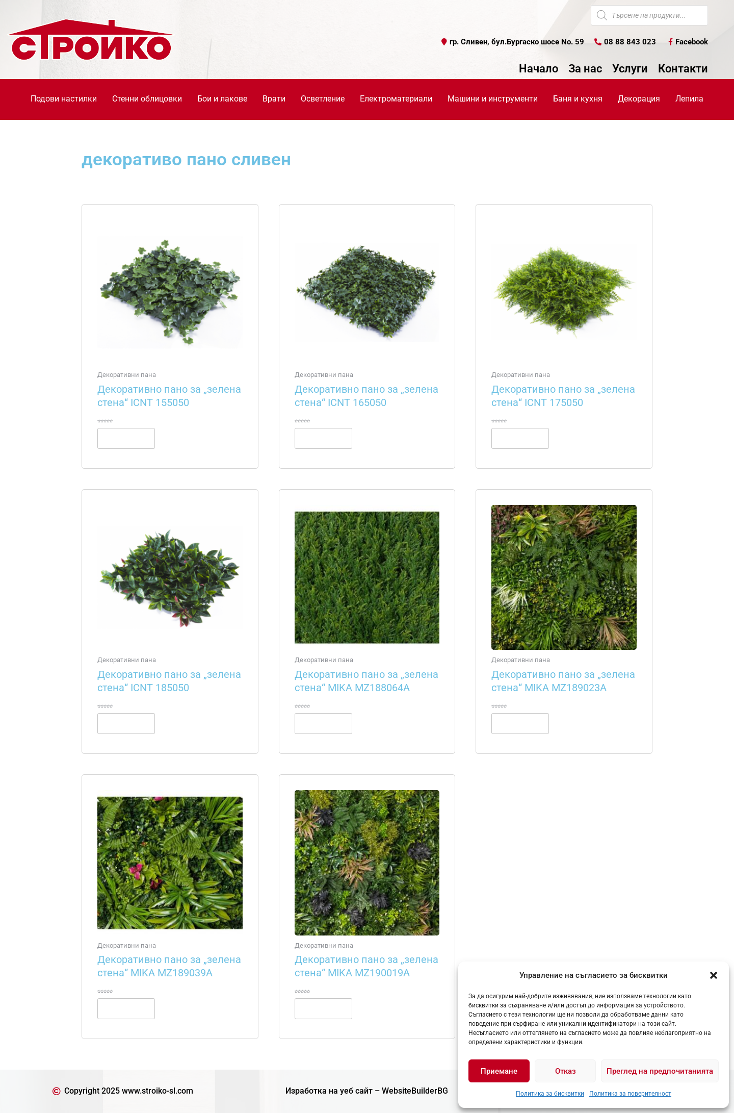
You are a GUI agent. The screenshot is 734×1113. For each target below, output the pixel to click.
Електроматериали (396, 99)
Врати (274, 99)
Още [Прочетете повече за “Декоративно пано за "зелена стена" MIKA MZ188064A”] (323, 723)
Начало (538, 69)
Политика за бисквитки (550, 1093)
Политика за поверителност (630, 1093)
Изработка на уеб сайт (329, 1091)
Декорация (639, 99)
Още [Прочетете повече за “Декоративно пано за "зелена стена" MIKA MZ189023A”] (520, 723)
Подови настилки (64, 99)
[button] (714, 975)
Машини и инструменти (493, 99)
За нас (585, 69)
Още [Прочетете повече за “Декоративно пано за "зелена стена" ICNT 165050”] (323, 438)
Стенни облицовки (147, 99)
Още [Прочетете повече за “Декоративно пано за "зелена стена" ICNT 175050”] (520, 438)
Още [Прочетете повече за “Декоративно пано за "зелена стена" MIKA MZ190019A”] (323, 1008)
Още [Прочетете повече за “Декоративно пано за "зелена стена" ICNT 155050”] (126, 438)
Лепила (689, 99)
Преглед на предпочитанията (660, 1071)
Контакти (683, 69)
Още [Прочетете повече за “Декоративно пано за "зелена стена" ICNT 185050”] (126, 723)
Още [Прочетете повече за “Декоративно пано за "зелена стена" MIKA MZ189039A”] (126, 1008)
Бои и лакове (222, 99)
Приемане (499, 1071)
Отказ (565, 1071)
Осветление (323, 99)
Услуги (630, 69)
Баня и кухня (577, 99)
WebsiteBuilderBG (415, 1091)
